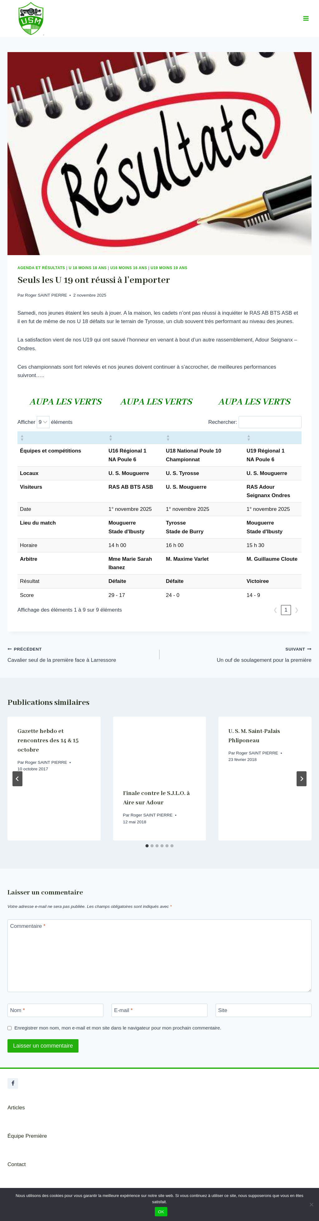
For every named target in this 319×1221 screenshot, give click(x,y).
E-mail (123, 1010)
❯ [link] (296, 610)
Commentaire (27, 926)
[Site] (264, 1010)
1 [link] (285, 610)
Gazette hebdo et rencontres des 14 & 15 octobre (48, 741)
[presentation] (159, 748)
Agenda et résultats (41, 268)
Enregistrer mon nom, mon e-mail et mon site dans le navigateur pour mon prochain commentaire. (117, 1027)
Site (222, 1010)
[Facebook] (12, 1083)
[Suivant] (302, 778)
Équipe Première (27, 1136)
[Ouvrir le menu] (306, 18)
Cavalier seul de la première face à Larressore (80, 654)
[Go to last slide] (17, 778)
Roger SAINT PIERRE (46, 295)
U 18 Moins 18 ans (88, 268)
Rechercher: (222, 422)
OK (161, 1211)
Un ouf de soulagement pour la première (238, 654)
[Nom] (55, 1010)
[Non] (311, 1204)
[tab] (147, 845)
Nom (17, 1010)
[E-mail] (159, 1010)
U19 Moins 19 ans (168, 268)
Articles (16, 1108)
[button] (22, 437)
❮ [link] (275, 610)
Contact (16, 1164)
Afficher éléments (45, 422)
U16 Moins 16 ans (128, 268)
